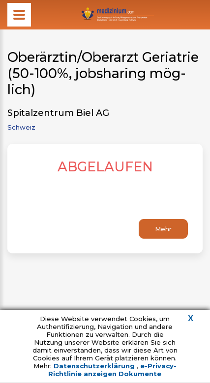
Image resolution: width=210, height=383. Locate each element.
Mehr (163, 229)
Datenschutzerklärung (95, 366)
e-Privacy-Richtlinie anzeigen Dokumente (112, 370)
